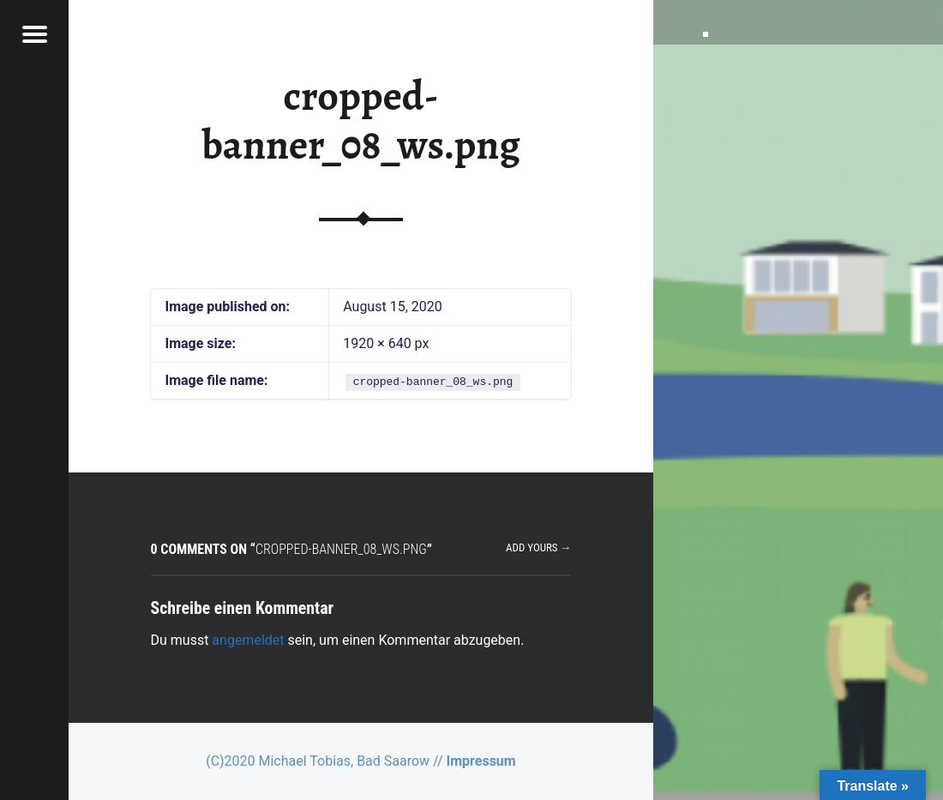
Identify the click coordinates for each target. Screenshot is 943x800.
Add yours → (538, 547)
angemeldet (248, 640)
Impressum (481, 761)
